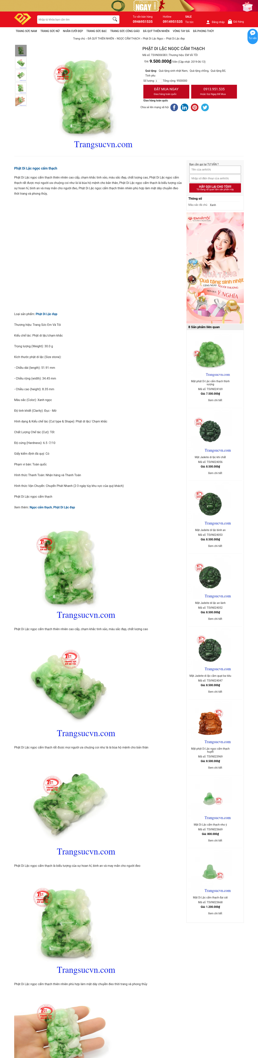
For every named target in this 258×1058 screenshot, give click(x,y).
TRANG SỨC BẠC (96, 31)
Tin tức (189, 22)
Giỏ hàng (236, 21)
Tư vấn (253, 38)
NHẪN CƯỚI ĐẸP (73, 31)
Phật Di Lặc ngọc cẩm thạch (35, 168)
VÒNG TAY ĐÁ (181, 31)
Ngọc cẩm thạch (41, 507)
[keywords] (71, 19)
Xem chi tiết (215, 400)
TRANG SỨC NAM (26, 31)
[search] (115, 20)
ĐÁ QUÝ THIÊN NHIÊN (156, 31)
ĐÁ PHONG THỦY (203, 31)
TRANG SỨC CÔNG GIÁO (125, 31)
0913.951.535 (214, 92)
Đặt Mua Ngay (166, 92)
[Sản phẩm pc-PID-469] (215, 268)
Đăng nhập (215, 22)
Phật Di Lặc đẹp (46, 314)
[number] (158, 81)
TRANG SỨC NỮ (49, 31)
